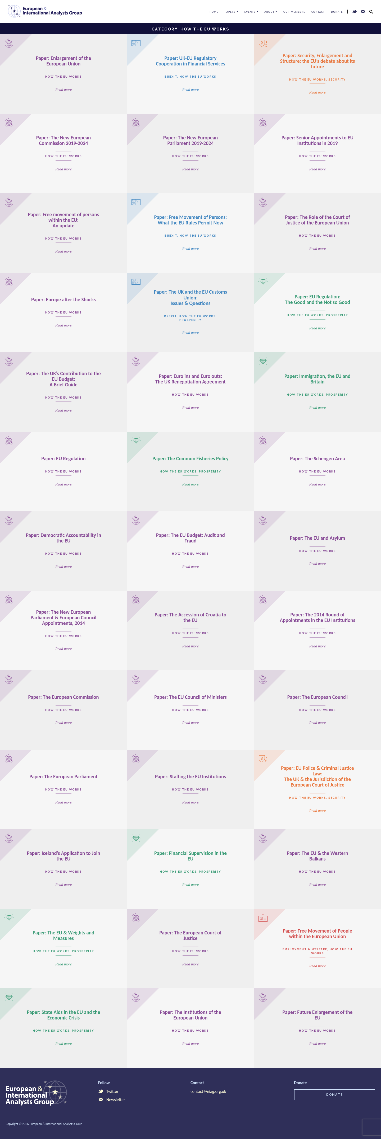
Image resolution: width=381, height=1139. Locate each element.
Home (214, 12)
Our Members (294, 12)
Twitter (108, 1091)
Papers (230, 12)
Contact (318, 12)
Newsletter (111, 1099)
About (269, 12)
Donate (337, 12)
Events (250, 12)
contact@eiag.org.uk (208, 1091)
